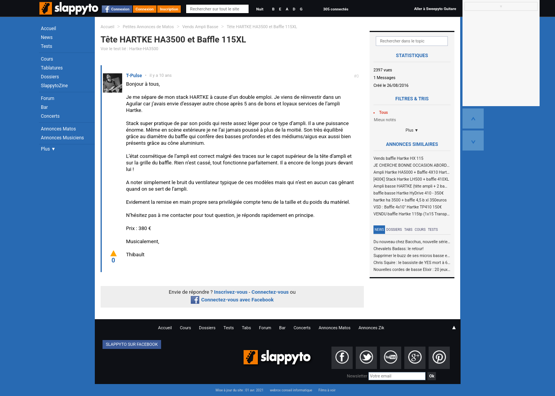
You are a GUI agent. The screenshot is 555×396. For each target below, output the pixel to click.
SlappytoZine (54, 85)
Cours (47, 59)
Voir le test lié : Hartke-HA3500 (129, 48)
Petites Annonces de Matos (148, 26)
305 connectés (335, 9)
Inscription (169, 9)
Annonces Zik (371, 327)
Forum (47, 98)
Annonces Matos (58, 129)
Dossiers (50, 77)
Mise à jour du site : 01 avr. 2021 (239, 390)
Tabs (408, 230)
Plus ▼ (48, 149)
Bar (44, 107)
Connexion (120, 9)
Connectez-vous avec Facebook (232, 300)
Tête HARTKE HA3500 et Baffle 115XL (262, 26)
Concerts (50, 116)
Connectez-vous (270, 292)
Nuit (259, 9)
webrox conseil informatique (291, 390)
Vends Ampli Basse (200, 26)
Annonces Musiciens (62, 137)
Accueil (48, 28)
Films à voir (326, 390)
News (46, 37)
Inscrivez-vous (230, 292)
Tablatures (52, 68)
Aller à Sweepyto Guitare (435, 9)
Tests (46, 46)
